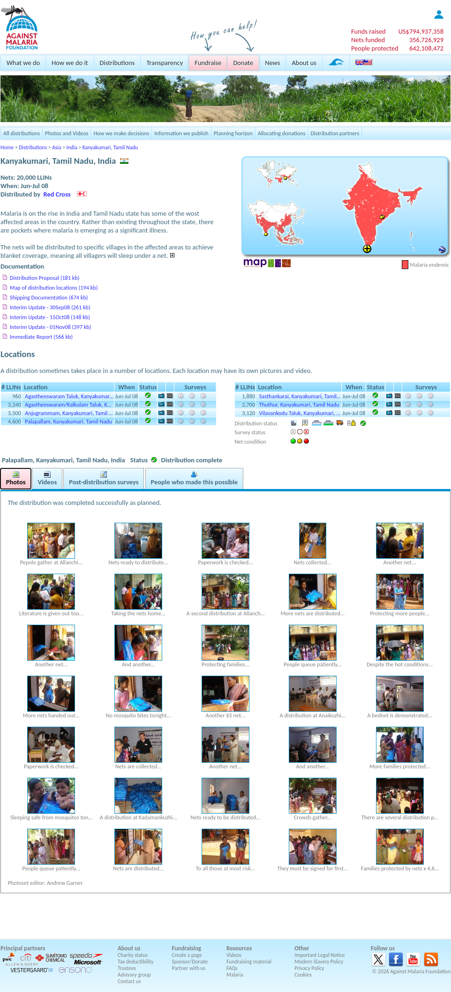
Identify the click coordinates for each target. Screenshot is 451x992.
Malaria (234, 974)
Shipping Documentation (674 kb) (49, 297)
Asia (56, 147)
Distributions (117, 62)
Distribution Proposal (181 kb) (45, 277)
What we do (23, 62)
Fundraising (186, 948)
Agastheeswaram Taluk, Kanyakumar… (69, 396)
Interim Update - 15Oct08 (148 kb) (50, 317)
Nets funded (368, 40)
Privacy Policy (309, 968)
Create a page (187, 955)
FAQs (232, 968)
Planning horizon (233, 133)
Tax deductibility (135, 961)
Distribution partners (334, 133)
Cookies (303, 974)
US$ (420, 31)
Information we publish (181, 133)
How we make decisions (121, 133)
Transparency (164, 62)
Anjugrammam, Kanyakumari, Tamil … (69, 412)
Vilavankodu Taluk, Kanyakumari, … (299, 412)
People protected (374, 48)
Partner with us (189, 968)
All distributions (21, 133)
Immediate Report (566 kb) (41, 336)
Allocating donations (282, 133)
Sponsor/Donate (190, 961)
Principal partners (22, 948)
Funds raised (368, 31)
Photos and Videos (66, 133)
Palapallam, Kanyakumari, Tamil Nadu (68, 421)
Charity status (133, 955)
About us (304, 62)
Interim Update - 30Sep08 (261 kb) (50, 307)
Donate (243, 62)
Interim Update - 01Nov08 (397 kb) (50, 326)
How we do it (70, 62)
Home (7, 147)
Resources (239, 948)
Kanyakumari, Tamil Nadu (110, 147)
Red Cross (57, 194)
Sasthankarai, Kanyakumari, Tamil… (300, 396)
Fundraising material (248, 961)
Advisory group (134, 974)
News (272, 62)
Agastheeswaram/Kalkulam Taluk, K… (68, 404)
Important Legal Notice (319, 955)
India (72, 147)
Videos (233, 955)
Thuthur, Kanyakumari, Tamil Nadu (299, 404)
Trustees (127, 968)
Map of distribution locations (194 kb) (54, 287)
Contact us (129, 981)
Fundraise (208, 62)
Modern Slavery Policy (318, 961)
